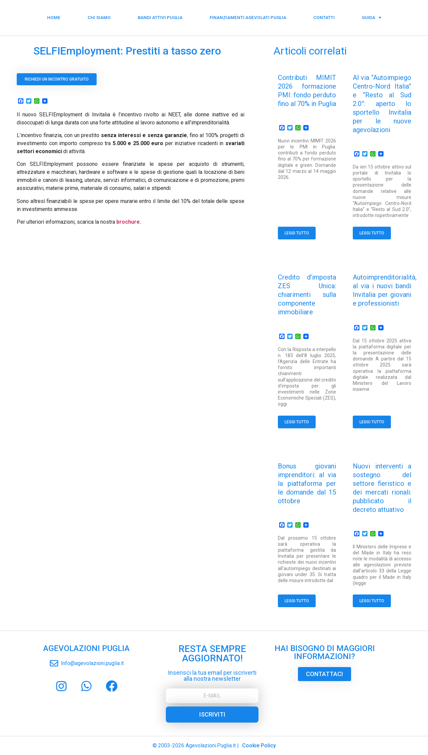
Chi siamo (99, 15)
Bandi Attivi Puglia (160, 15)
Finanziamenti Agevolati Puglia (248, 15)
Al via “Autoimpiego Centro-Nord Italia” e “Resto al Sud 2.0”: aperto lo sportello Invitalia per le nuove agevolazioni (382, 104)
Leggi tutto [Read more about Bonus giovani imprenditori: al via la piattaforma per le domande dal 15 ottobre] (297, 601)
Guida (371, 15)
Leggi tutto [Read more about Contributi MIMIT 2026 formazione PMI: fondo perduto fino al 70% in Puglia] (297, 233)
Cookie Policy (259, 745)
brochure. (128, 222)
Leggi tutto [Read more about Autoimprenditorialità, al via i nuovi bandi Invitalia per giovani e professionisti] (371, 422)
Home (54, 15)
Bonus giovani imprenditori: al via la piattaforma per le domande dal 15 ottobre (307, 483)
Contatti (324, 15)
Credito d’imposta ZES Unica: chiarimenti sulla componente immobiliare (307, 294)
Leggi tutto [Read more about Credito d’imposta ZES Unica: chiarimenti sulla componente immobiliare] (297, 422)
